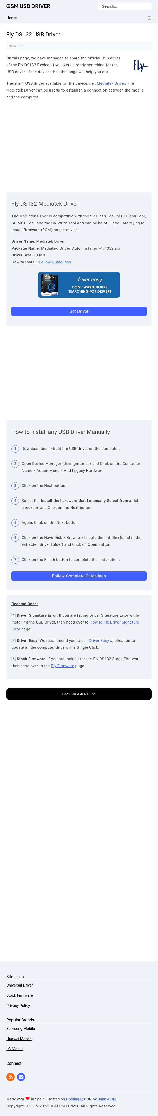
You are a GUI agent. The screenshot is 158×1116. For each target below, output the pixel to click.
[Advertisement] (79, 144)
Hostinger (74, 1099)
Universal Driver (19, 985)
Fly (21, 45)
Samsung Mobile (20, 1028)
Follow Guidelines (55, 262)
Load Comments (79, 694)
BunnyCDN (107, 1099)
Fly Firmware (62, 666)
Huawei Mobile (19, 1038)
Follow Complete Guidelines (79, 576)
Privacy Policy (18, 1005)
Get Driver (79, 311)
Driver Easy (99, 640)
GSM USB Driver (28, 6)
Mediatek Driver (111, 83)
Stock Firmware (19, 995)
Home (12, 45)
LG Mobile (14, 1049)
